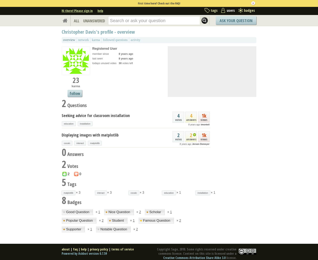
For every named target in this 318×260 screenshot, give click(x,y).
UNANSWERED (94, 21)
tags (214, 10)
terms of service (122, 249)
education (69, 123)
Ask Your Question (236, 20)
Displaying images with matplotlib (90, 135)
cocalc (67, 143)
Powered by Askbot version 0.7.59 (84, 253)
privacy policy (99, 249)
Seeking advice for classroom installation (96, 115)
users (231, 10)
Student (117, 220)
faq (75, 249)
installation (85, 123)
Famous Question (155, 220)
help (100, 11)
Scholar (154, 212)
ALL (76, 21)
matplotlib (95, 143)
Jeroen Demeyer (200, 144)
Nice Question (118, 212)
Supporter (72, 229)
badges (249, 10)
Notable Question (112, 229)
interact (80, 143)
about (66, 249)
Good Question (76, 212)
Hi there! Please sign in (77, 11)
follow (75, 93)
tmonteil (205, 124)
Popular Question (78, 220)
